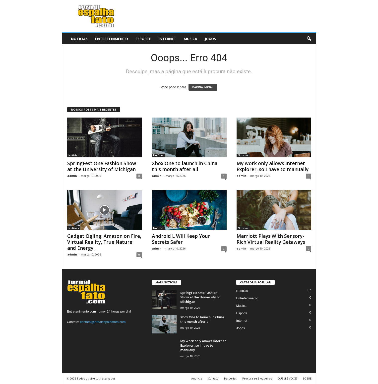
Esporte (143, 38)
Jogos (210, 38)
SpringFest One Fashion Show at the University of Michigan (101, 166)
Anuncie (196, 378)
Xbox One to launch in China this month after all (184, 166)
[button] (308, 38)
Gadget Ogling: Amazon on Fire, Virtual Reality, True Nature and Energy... (104, 242)
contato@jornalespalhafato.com (103, 322)
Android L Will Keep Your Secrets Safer (181, 239)
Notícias (79, 38)
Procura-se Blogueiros (257, 378)
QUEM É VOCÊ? (287, 378)
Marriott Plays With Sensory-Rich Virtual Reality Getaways (271, 239)
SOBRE (307, 378)
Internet (167, 38)
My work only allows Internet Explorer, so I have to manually (273, 166)
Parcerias (230, 378)
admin (72, 176)
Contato (213, 378)
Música (190, 38)
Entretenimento (111, 38)
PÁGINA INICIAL (202, 87)
